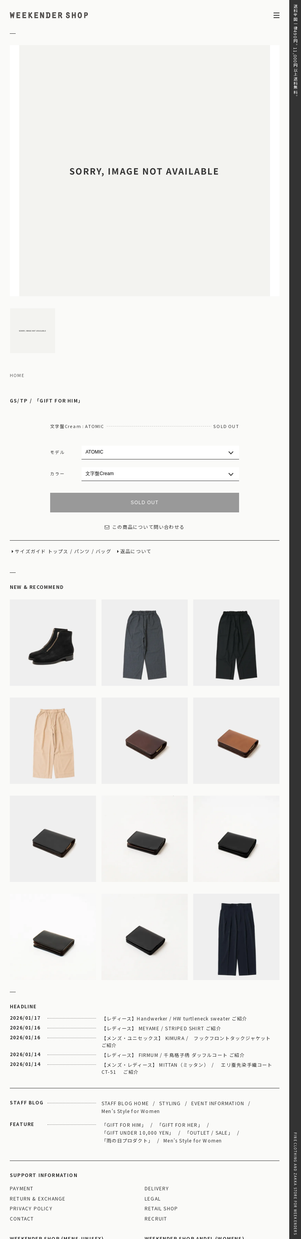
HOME (17, 294)
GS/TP (18, 319)
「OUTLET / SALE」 (209, 1051)
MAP (77, 1170)
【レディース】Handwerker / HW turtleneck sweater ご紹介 (174, 936)
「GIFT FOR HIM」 (58, 319)
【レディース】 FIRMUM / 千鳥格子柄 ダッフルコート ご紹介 (173, 973)
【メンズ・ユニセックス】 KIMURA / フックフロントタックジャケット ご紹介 (189, 960)
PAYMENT (21, 1107)
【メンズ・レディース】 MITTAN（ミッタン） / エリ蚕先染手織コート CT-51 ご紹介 (187, 986)
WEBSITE (24, 1203)
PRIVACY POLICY (31, 1127)
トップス (58, 470)
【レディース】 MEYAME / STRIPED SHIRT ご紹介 (161, 946)
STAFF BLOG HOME (125, 1021)
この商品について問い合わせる (145, 445)
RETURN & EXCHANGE (37, 1117)
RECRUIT (156, 1137)
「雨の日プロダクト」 (127, 1058)
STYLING (170, 1021)
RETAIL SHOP (161, 1127)
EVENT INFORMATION (217, 1021)
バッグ (103, 470)
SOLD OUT (145, 421)
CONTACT (22, 1137)
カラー (57, 392)
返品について (135, 470)
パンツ (82, 470)
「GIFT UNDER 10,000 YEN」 (138, 1051)
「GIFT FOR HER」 (180, 1043)
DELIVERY (157, 1107)
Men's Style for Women (131, 1029)
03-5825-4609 (100, 1192)
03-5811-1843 (235, 1192)
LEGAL (153, 1117)
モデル (57, 370)
